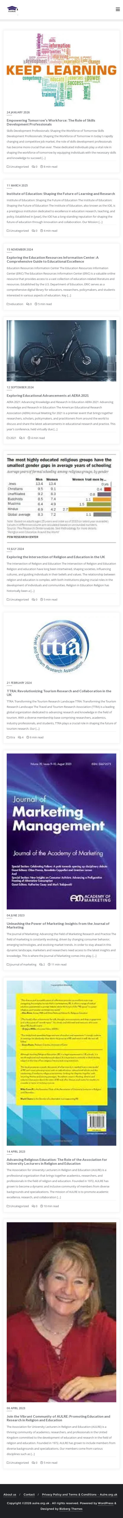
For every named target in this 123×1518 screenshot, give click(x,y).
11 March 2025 (17, 185)
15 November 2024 (20, 249)
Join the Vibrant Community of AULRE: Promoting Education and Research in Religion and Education (58, 1418)
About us (9, 1494)
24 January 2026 (18, 112)
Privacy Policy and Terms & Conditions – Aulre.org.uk (79, 1494)
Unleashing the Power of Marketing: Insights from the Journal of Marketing (58, 925)
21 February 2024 (19, 683)
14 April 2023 (16, 1151)
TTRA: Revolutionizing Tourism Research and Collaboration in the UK (59, 693)
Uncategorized (18, 167)
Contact (29, 1494)
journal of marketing (21, 964)
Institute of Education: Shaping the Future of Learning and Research (61, 193)
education (15, 304)
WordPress (105, 1503)
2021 (11, 438)
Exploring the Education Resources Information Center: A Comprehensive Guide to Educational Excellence (53, 259)
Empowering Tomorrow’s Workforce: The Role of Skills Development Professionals (51, 122)
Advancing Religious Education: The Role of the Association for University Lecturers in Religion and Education (57, 1161)
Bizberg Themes (71, 1508)
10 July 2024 (15, 549)
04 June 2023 (15, 915)
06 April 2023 (16, 1408)
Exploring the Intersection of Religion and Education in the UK (56, 557)
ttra (11, 737)
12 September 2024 (20, 387)
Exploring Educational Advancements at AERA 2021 (48, 395)
